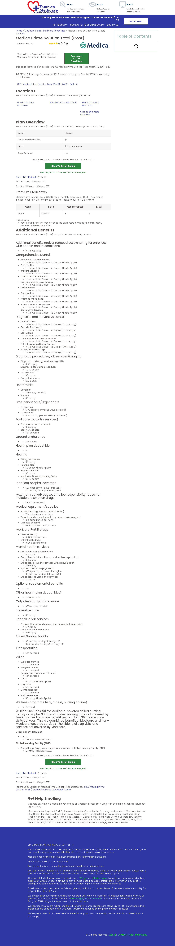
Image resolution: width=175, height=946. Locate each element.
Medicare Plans (33, 30)
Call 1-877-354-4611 (26, 177)
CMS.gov (83, 878)
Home (19, 30)
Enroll (130, 4)
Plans (70, 4)
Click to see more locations (89, 113)
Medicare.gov (100, 878)
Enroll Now (136, 21)
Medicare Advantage (54, 30)
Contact (122, 934)
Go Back (20, 33)
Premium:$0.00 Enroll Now (76, 58)
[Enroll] (123, 7)
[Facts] (93, 7)
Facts (100, 4)
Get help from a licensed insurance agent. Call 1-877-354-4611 (77, 17)
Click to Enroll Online (63, 165)
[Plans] (63, 7)
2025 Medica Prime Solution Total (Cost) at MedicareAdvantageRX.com (60, 788)
